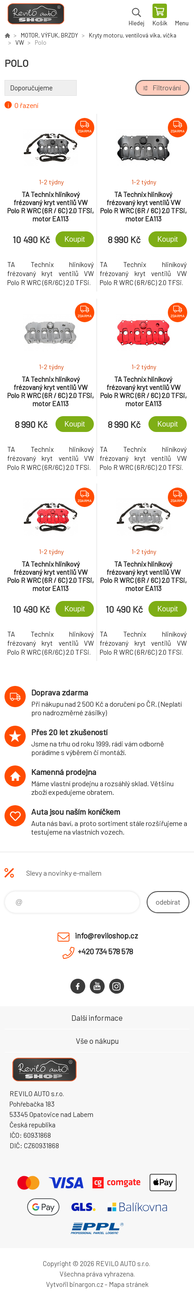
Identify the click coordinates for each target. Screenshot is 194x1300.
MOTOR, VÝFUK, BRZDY (49, 35)
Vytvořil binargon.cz (74, 1284)
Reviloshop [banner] (35, 16)
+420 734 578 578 (105, 951)
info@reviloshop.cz (106, 935)
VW (19, 42)
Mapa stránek (128, 1284)
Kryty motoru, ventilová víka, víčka (132, 35)
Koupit (75, 239)
